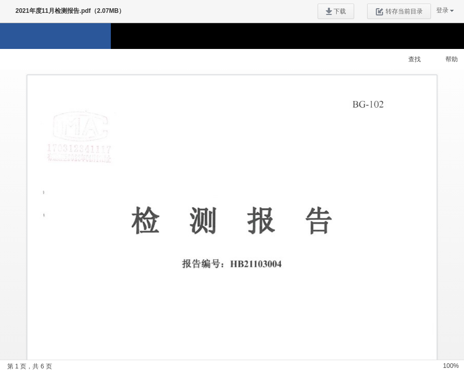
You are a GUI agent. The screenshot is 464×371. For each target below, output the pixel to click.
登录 (442, 10)
